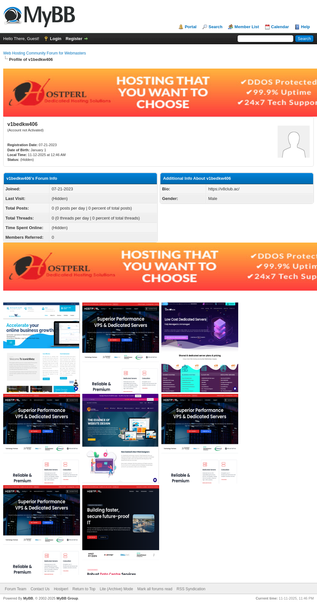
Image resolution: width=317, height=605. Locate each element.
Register (74, 38)
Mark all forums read (154, 589)
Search (215, 26)
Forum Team (15, 589)
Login (55, 38)
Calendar (280, 26)
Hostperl (61, 589)
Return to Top (83, 589)
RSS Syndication (191, 589)
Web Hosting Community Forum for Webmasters (44, 53)
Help (305, 26)
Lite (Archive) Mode (116, 589)
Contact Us (39, 589)
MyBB (28, 598)
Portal (191, 26)
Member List (246, 26)
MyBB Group (67, 598)
